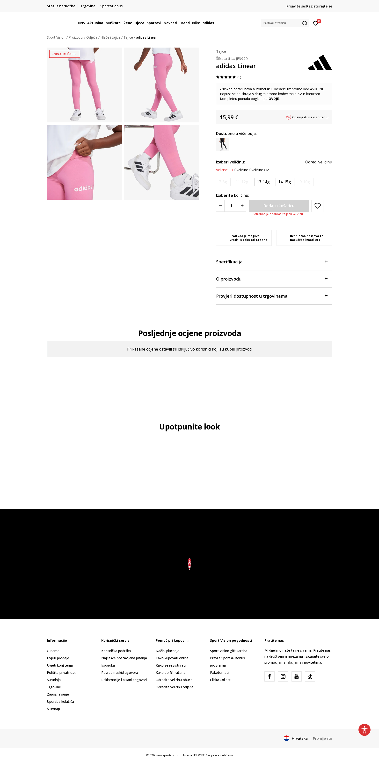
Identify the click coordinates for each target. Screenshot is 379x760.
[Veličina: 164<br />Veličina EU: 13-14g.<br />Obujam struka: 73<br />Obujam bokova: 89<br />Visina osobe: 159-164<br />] (263, 182)
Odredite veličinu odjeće (174, 687)
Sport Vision (56, 37)
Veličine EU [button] (224, 170)
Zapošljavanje (58, 694)
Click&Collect (220, 679)
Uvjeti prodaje (58, 658)
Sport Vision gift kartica (228, 650)
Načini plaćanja (167, 650)
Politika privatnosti (61, 672)
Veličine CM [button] (260, 170)
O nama (53, 650)
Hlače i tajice (110, 37)
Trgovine (54, 687)
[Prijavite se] (316, 23)
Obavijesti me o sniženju (310, 117)
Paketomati (219, 672)
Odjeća (91, 37)
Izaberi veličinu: (230, 162)
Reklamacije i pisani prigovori (124, 679)
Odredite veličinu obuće (174, 679)
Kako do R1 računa (170, 672)
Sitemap (53, 708)
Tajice (128, 37)
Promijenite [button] (322, 738)
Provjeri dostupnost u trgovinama (271, 295)
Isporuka (108, 665)
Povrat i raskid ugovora (119, 672)
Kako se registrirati (171, 665)
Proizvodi (76, 37)
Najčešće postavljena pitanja (124, 658)
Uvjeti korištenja (60, 665)
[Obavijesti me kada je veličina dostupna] (223, 182)
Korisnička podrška (116, 650)
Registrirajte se (319, 6)
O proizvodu (271, 278)
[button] (285, 23)
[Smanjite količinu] (220, 206)
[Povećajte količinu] (242, 206)
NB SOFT (198, 755)
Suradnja (54, 679)
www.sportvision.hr (168, 755)
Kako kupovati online (172, 658)
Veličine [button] (242, 170)
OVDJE (274, 98)
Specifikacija (271, 261)
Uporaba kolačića (60, 701)
